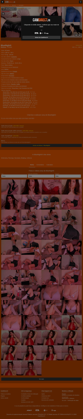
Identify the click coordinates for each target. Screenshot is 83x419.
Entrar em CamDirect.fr (41, 37)
